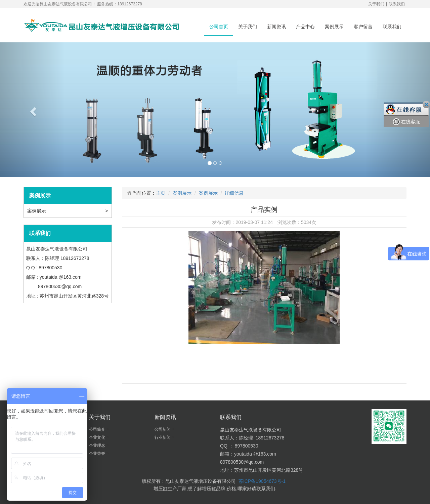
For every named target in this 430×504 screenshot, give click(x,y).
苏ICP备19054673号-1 (262, 481)
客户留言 (363, 26)
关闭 (426, 104)
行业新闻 (163, 437)
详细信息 (234, 193)
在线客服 (406, 121)
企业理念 (97, 445)
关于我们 (376, 4)
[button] (32, 109)
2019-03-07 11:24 (254, 222)
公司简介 (97, 429)
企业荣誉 (97, 453)
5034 (306, 222)
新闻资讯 (276, 26)
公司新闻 (163, 429)
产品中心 (305, 26)
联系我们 (397, 4)
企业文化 (97, 437)
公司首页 (218, 26)
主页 (160, 193)
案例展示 (334, 26)
